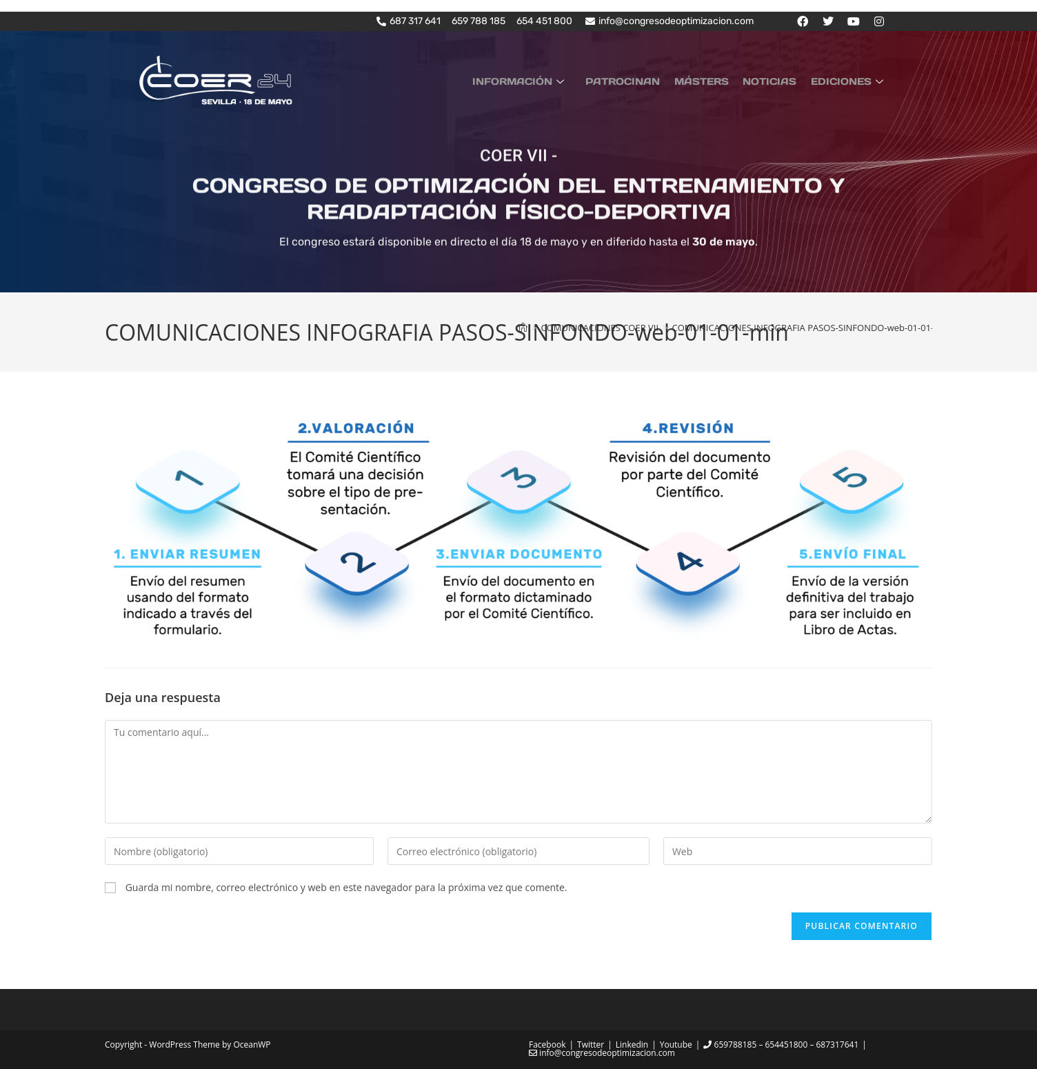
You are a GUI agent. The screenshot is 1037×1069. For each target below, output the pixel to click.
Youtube (676, 1044)
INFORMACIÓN (539, 80)
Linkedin (632, 1044)
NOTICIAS (776, 80)
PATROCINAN (638, 80)
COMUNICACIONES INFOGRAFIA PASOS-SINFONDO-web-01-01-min (811, 327)
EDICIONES (851, 80)
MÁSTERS (712, 80)
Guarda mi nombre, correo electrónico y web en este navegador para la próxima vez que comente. (346, 887)
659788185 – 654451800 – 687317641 (780, 1044)
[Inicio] (522, 327)
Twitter (590, 1044)
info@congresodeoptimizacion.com (602, 1053)
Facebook (547, 1044)
